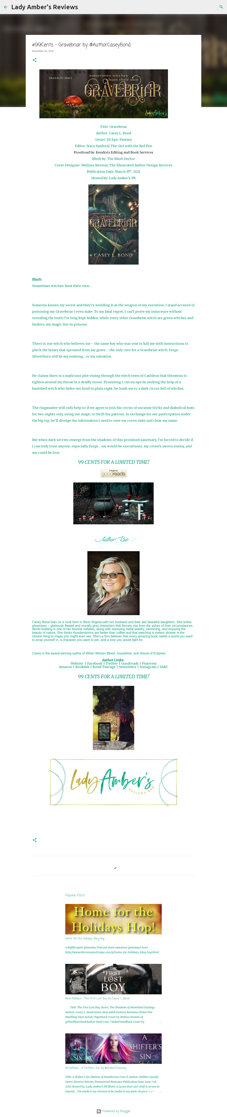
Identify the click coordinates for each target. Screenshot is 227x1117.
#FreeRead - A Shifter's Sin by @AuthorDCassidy (95, 1068)
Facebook (94, 663)
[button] (34, 60)
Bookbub (82, 667)
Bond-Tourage (104, 667)
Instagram (148, 667)
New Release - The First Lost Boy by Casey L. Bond (97, 999)
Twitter (112, 663)
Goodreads (130, 663)
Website (77, 663)
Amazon (65, 667)
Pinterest (149, 663)
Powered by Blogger (113, 1111)
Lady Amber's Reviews (44, 6)
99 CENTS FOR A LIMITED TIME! (113, 462)
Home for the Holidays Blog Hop (85, 939)
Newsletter (127, 667)
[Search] (83, 7)
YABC (164, 667)
